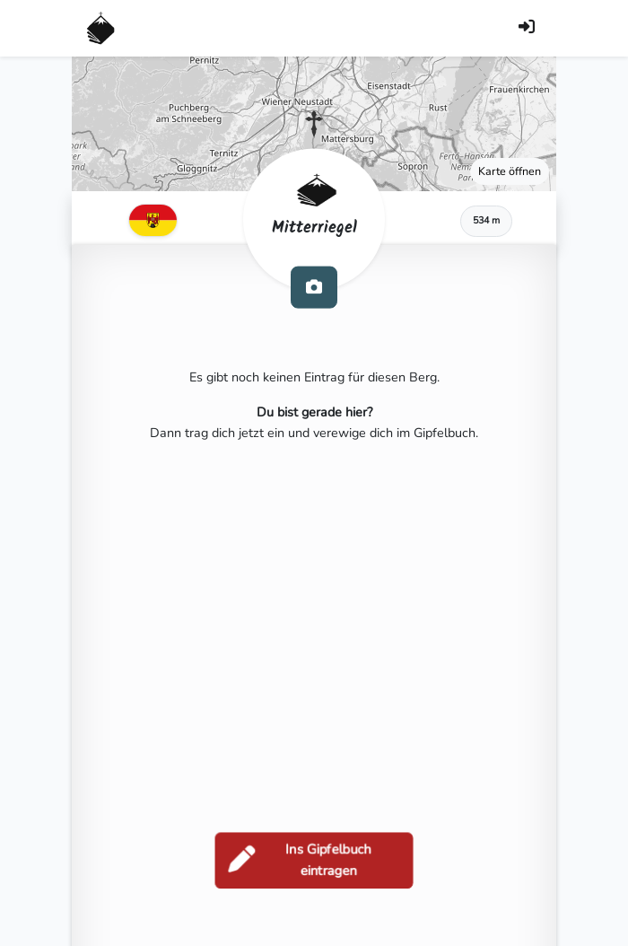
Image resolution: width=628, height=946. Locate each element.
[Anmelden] (526, 28)
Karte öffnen (509, 171)
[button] (314, 123)
